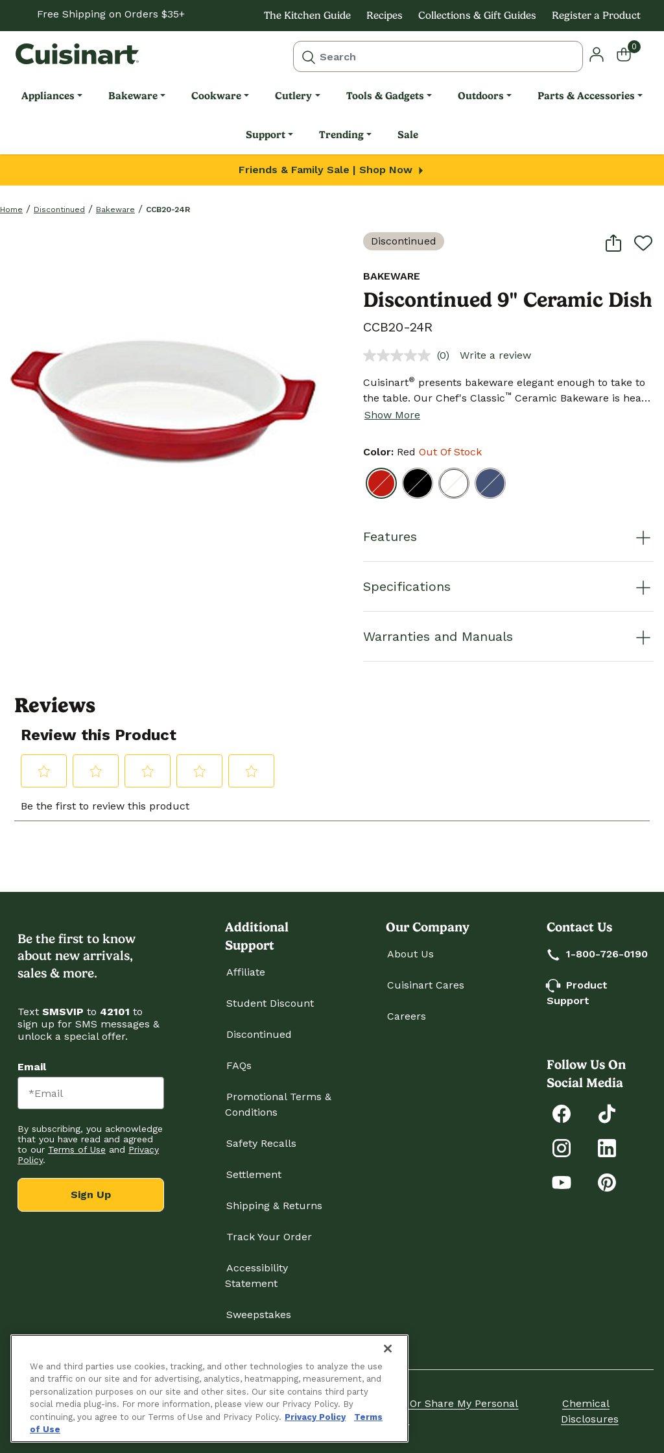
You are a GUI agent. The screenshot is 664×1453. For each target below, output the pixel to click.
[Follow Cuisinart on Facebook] (561, 1112)
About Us (410, 954)
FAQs (239, 1065)
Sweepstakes (258, 1314)
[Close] (388, 1348)
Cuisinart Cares (425, 985)
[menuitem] (51, 96)
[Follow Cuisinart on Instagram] (561, 1147)
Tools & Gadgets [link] (385, 96)
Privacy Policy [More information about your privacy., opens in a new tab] (315, 1417)
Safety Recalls (261, 1143)
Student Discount (270, 1003)
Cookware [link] (216, 96)
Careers (406, 1016)
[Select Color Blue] (490, 483)
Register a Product (596, 15)
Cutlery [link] (293, 96)
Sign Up (91, 1194)
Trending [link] (341, 134)
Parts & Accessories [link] (586, 96)
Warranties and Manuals (508, 636)
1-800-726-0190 (598, 954)
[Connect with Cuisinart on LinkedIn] (606, 1147)
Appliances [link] (48, 96)
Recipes (384, 15)
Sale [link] (407, 134)
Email (32, 1067)
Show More (392, 415)
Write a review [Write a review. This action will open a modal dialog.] (495, 355)
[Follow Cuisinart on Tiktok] (606, 1112)
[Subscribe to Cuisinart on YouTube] (561, 1181)
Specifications (508, 586)
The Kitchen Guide (307, 15)
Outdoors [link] (481, 96)
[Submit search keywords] (308, 56)
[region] (209, 1388)
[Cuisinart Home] (77, 54)
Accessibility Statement (256, 1276)
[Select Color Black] (417, 483)
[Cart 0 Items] (631, 54)
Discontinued (59, 209)
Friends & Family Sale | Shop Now (332, 169)
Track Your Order (269, 1237)
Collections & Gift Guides (477, 15)
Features (508, 536)
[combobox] (438, 56)
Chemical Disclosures (590, 1411)
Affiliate (245, 972)
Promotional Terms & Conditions (278, 1104)
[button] (596, 53)
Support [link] (265, 134)
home (11, 209)
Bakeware (115, 209)
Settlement (253, 1174)
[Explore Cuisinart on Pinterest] (606, 1181)
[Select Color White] (453, 483)
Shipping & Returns (274, 1205)
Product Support (577, 993)
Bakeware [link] (133, 96)
